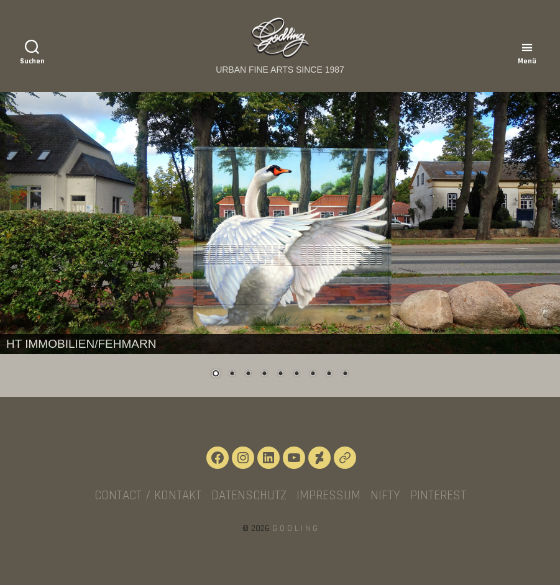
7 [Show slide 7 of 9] (312, 374)
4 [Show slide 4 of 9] (264, 374)
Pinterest (438, 495)
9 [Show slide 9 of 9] (345, 374)
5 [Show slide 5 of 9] (280, 374)
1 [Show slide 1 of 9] (216, 374)
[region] (280, 244)
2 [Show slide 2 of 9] (232, 374)
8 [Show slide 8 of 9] (329, 374)
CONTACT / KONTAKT (147, 495)
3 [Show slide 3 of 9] (248, 374)
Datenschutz (249, 495)
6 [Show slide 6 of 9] (296, 374)
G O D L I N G (295, 528)
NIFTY (385, 495)
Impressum (328, 495)
